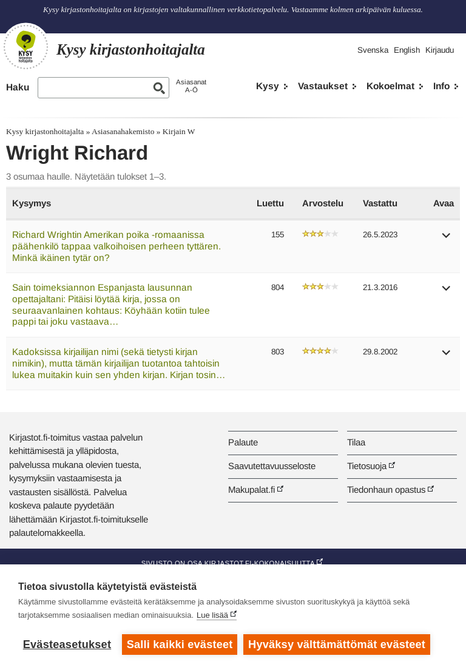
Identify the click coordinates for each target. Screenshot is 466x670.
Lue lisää (212, 615)
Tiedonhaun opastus (386, 489)
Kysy (267, 86)
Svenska (372, 50)
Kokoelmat (390, 86)
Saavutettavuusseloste (272, 466)
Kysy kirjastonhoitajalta (45, 131)
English (407, 50)
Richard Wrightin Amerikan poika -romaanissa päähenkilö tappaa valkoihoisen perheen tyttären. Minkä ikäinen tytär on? (116, 245)
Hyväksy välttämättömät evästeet (336, 644)
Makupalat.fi (251, 489)
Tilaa (356, 442)
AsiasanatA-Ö (191, 85)
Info (441, 86)
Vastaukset (323, 86)
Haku (17, 87)
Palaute (243, 442)
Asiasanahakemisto (123, 131)
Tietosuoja (367, 466)
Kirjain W (179, 131)
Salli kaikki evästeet (180, 644)
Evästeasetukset (67, 644)
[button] (446, 239)
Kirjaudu (439, 50)
